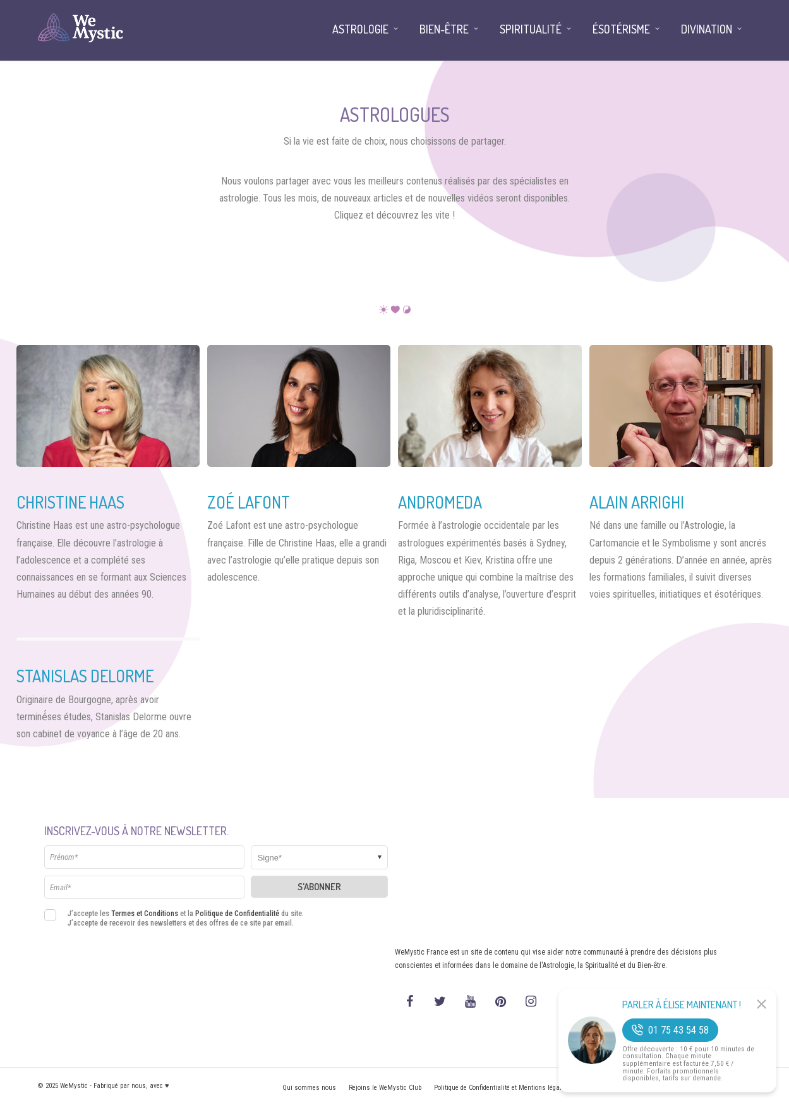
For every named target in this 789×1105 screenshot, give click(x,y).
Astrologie (360, 29)
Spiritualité (531, 29)
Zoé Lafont (248, 502)
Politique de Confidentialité (237, 913)
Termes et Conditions (144, 913)
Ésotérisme (621, 29)
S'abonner (319, 887)
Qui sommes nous (309, 1088)
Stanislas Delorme (85, 675)
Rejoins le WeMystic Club (385, 1088)
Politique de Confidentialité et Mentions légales (501, 1088)
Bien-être (444, 29)
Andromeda (440, 502)
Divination (706, 29)
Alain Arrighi (636, 502)
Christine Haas (70, 502)
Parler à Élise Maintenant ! (681, 1004)
